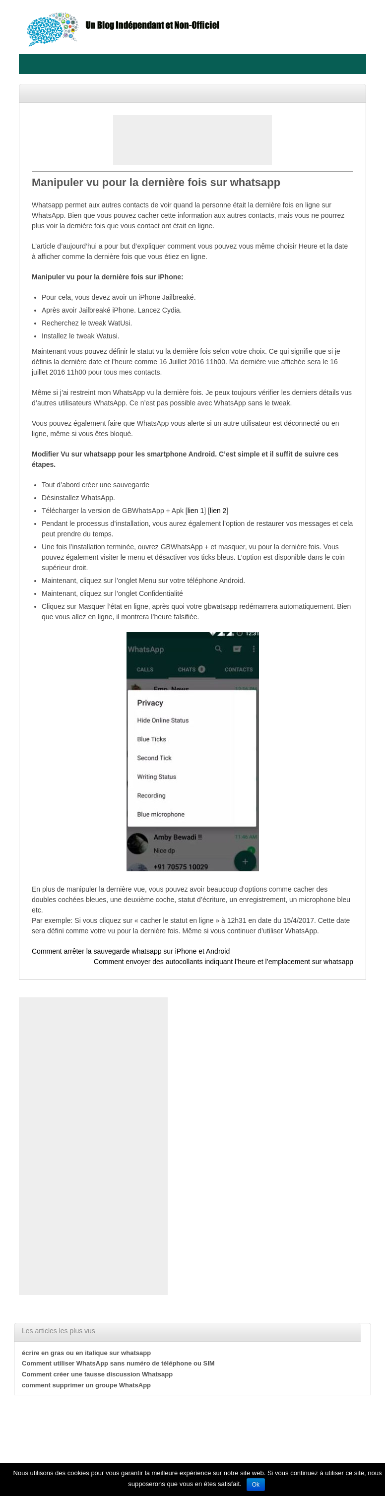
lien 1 (196, 511)
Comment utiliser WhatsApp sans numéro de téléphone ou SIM (118, 1363)
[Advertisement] (192, 140)
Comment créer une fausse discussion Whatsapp (97, 1374)
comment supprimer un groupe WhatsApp (86, 1385)
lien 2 (218, 511)
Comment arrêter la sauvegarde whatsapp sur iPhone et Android (131, 951)
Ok (255, 1484)
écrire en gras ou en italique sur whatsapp (86, 1353)
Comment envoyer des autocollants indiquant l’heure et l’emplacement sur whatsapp (223, 962)
